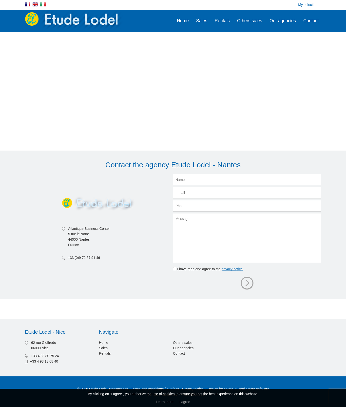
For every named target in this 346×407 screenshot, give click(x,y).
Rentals (222, 20)
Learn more (164, 402)
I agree (184, 402)
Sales (201, 20)
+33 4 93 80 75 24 (45, 356)
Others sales (249, 20)
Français (27, 4)
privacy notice (232, 269)
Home (183, 20)
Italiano (43, 4)
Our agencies (282, 20)
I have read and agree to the (210, 269)
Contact (311, 20)
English (35, 4)
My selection (307, 5)
